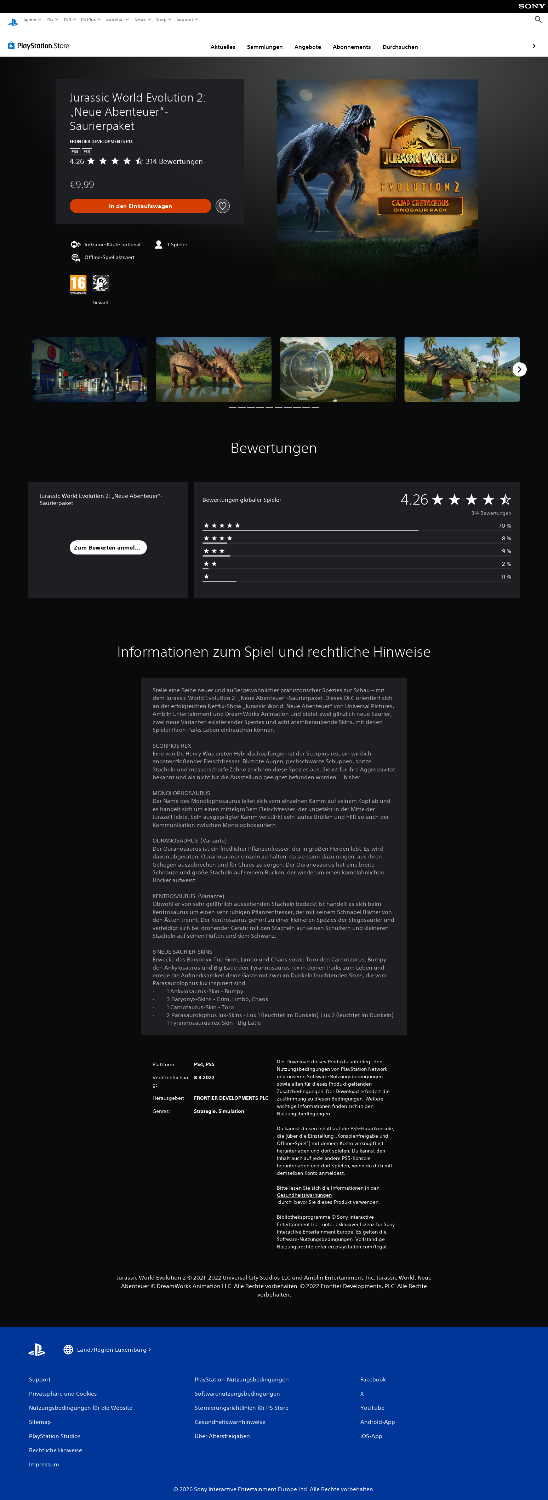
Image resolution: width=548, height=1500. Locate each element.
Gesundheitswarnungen (304, 1188)
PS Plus (88, 19)
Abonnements (311, 40)
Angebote (266, 40)
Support (184, 19)
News (140, 19)
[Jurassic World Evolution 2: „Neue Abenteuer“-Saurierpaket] (89, 362)
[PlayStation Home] (13, 20)
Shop (161, 19)
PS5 (50, 19)
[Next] (520, 363)
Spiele (30, 19)
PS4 (67, 19)
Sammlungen (224, 40)
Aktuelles (182, 40)
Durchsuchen (359, 40)
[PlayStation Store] (40, 38)
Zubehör (115, 19)
